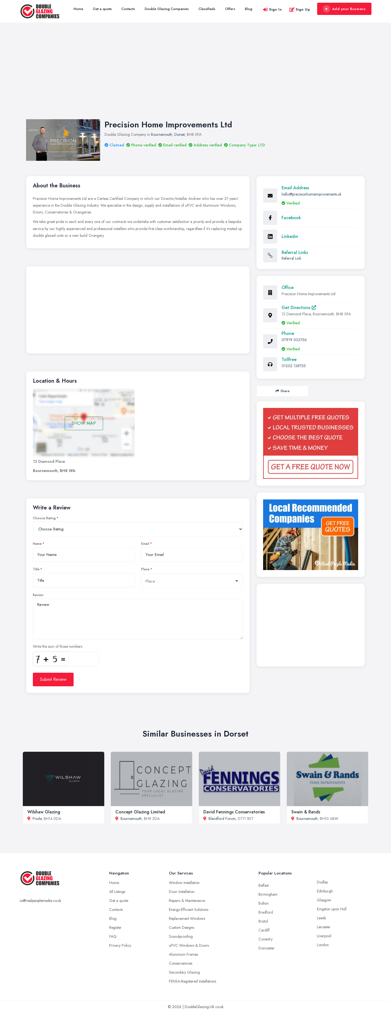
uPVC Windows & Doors (189, 945)
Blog (248, 8)
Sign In (272, 9)
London (323, 945)
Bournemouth (161, 134)
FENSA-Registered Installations (192, 981)
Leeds (321, 918)
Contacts (128, 8)
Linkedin (290, 236)
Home (78, 8)
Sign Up (299, 9)
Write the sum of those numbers (57, 646)
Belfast (263, 885)
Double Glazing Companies (167, 8)
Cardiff (264, 930)
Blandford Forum (222, 818)
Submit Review (53, 679)
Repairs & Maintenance (187, 900)
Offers (230, 8)
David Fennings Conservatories (234, 812)
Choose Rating (44, 518)
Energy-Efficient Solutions (188, 909)
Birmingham (268, 894)
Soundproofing (181, 936)
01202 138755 (294, 366)
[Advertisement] (195, 76)
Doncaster (266, 948)
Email (145, 543)
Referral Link (291, 258)
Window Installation (184, 882)
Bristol (263, 921)
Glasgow (324, 900)
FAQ (112, 936)
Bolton (263, 903)
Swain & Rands (305, 812)
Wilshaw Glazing (43, 812)
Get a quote (102, 8)
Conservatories (180, 963)
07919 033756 (294, 339)
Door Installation (181, 891)
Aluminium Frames (183, 954)
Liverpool (324, 936)
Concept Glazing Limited (140, 812)
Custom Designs (181, 927)
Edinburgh (325, 891)
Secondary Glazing (184, 972)
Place (145, 569)
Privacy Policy (120, 945)
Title (36, 569)
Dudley (322, 882)
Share (282, 391)
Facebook (291, 218)
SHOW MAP (84, 423)
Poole (37, 818)
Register (115, 927)
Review (38, 595)
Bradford (265, 912)
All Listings (117, 891)
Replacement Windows (187, 918)
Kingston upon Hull (331, 909)
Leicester (323, 927)
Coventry (265, 939)
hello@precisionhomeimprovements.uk (311, 194)
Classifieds (206, 8)
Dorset (179, 134)
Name (37, 543)
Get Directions (299, 307)
